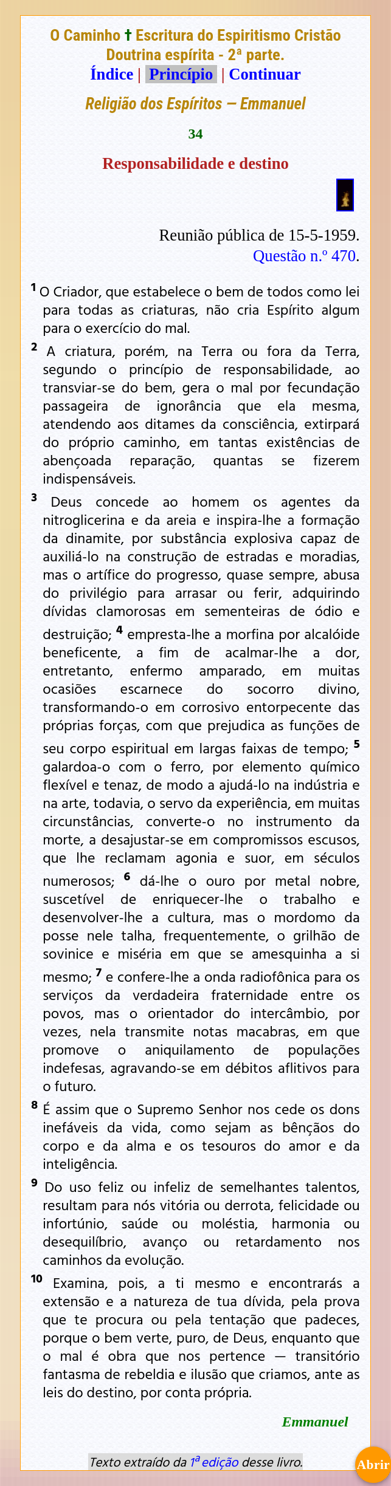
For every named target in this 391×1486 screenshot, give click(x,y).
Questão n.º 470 (304, 256)
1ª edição (213, 1461)
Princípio (181, 74)
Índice (111, 74)
